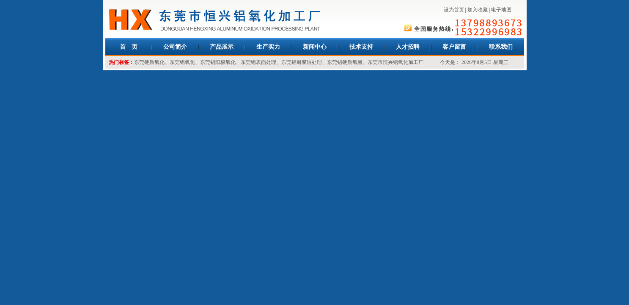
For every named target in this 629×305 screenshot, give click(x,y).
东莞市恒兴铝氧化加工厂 (395, 62)
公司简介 (175, 47)
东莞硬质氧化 (149, 62)
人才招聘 (408, 47)
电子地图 (501, 10)
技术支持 (361, 47)
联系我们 (501, 47)
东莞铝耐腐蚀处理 (301, 62)
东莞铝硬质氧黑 (345, 62)
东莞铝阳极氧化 (218, 62)
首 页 (128, 47)
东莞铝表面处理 (258, 62)
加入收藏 (477, 10)
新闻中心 (315, 47)
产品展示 (221, 47)
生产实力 (268, 47)
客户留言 (454, 47)
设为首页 (454, 10)
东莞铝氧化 (182, 62)
